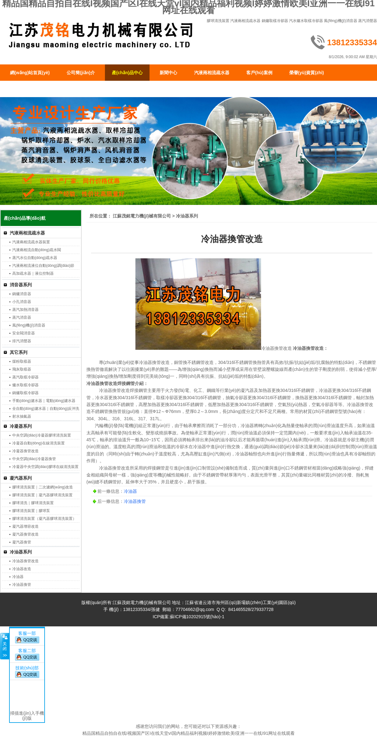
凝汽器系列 (21, 478)
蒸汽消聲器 (367, 21)
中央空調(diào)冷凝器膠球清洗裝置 (41, 435)
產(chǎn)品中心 (127, 72)
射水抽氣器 (21, 416)
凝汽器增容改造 (25, 526)
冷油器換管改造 (25, 561)
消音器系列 (21, 284)
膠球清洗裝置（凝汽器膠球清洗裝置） (44, 518)
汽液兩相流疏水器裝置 (31, 242)
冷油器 (18, 577)
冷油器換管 (21, 584)
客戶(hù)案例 (259, 72)
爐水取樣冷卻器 (25, 385)
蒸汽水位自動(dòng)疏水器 (34, 258)
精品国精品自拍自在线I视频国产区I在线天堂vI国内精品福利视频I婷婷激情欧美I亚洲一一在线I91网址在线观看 (188, 733)
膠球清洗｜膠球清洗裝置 (33, 503)
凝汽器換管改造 (25, 534)
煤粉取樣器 (21, 361)
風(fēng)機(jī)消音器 (340, 21)
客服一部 (27, 633)
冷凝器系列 (21, 426)
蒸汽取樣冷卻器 (25, 377)
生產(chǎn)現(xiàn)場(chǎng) (39, 88)
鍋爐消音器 (21, 294)
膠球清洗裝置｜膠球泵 (31, 511)
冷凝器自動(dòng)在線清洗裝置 (38, 443)
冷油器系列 (21, 551)
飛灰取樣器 (21, 369)
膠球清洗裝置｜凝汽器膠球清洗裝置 (42, 495)
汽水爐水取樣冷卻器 (306, 21)
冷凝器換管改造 (25, 451)
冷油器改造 (21, 569)
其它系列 (18, 352)
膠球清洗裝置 (218, 21)
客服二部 (27, 650)
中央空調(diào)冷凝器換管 (34, 459)
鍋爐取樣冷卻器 (275, 21)
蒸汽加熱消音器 (25, 309)
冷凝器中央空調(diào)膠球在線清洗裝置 (45, 467)
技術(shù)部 (27, 667)
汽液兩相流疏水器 (245, 21)
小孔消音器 (21, 302)
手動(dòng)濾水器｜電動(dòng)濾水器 (43, 401)
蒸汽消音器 (21, 317)
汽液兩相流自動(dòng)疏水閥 (36, 250)
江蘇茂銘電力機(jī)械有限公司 (142, 215)
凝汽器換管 (21, 542)
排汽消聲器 (21, 341)
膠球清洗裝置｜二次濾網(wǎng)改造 (42, 487)
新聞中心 (168, 72)
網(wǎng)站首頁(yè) (30, 72)
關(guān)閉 (4, 646)
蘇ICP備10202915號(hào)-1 (197, 616)
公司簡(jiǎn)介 (81, 72)
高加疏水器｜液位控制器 (33, 273)
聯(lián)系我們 (99, 88)
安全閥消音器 (23, 333)
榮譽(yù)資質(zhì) (306, 72)
